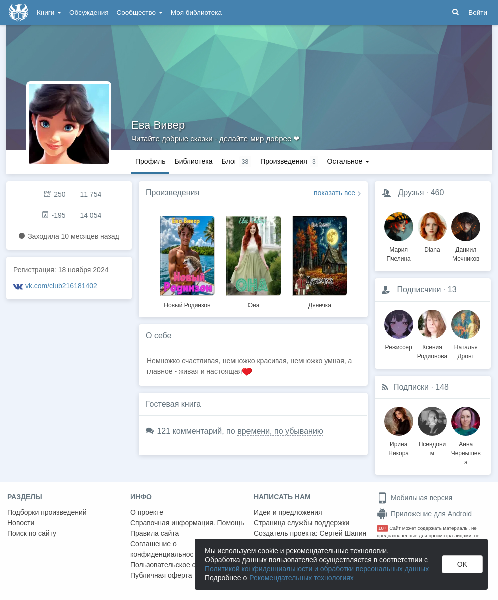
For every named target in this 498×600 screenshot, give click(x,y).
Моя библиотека (196, 12)
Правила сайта (154, 533)
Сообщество (140, 12)
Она (254, 305)
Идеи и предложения (288, 512)
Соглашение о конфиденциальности (165, 549)
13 (452, 289)
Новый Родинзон (187, 305)
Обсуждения (88, 12)
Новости (20, 523)
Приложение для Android (424, 513)
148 (442, 387)
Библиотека (193, 161)
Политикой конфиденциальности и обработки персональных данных (317, 569)
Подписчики (419, 289)
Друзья (411, 192)
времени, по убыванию (280, 431)
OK (462, 564)
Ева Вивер (158, 125)
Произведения (172, 192)
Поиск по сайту (31, 533)
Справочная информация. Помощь (187, 523)
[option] (187, 260)
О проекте (146, 512)
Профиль (150, 161)
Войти (477, 12)
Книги (49, 12)
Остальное (348, 161)
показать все (334, 193)
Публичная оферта (161, 575)
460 (437, 192)
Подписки (411, 387)
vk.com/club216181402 (61, 286)
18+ (382, 528)
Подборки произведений (47, 512)
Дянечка (319, 305)
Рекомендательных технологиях (301, 578)
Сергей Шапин (342, 533)
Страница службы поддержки (301, 523)
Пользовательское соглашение (180, 565)
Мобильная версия (414, 497)
